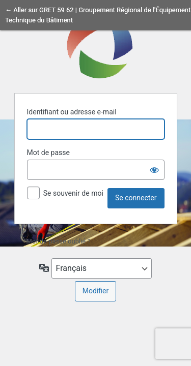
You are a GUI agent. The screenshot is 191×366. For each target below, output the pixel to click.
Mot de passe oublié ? (58, 241)
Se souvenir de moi (73, 193)
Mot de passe (48, 152)
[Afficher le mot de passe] (154, 170)
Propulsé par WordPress (96, 45)
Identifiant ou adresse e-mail (72, 112)
